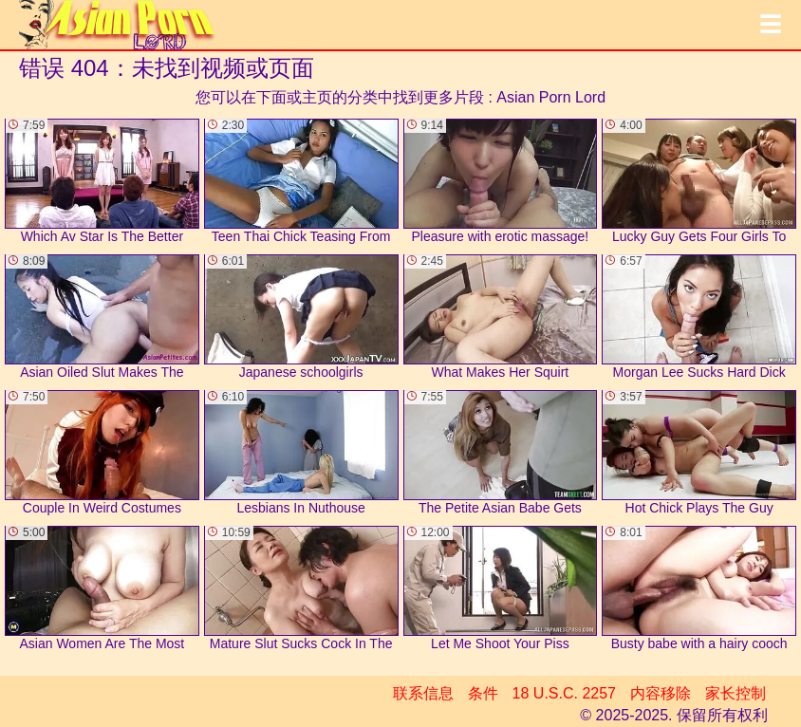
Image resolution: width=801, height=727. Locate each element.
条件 (483, 693)
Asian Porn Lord (550, 97)
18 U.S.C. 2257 (564, 693)
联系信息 (423, 693)
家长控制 (735, 693)
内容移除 (660, 693)
